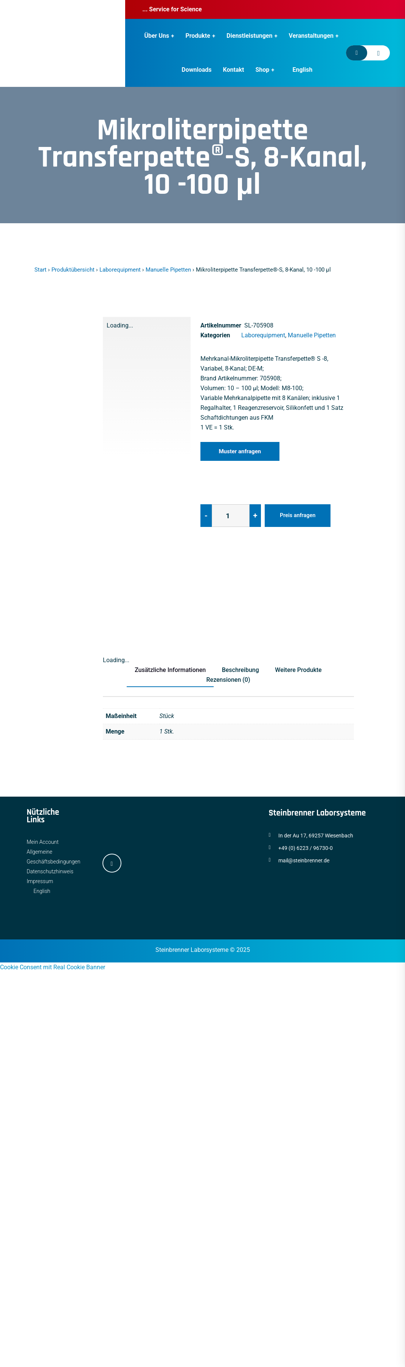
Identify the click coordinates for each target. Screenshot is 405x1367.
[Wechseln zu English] (299, 70)
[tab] (119, 593)
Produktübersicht (73, 269)
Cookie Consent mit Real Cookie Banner (52, 967)
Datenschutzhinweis (50, 871)
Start (40, 269)
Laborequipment (120, 269)
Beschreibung (240, 669)
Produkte (197, 35)
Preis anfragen (299, 515)
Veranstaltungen (311, 35)
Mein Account (43, 842)
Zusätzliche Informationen (167, 669)
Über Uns (156, 35)
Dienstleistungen (249, 35)
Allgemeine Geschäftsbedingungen (54, 857)
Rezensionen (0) (228, 679)
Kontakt (233, 69)
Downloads (196, 69)
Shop (262, 69)
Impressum (40, 881)
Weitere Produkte (301, 669)
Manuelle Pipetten (168, 269)
